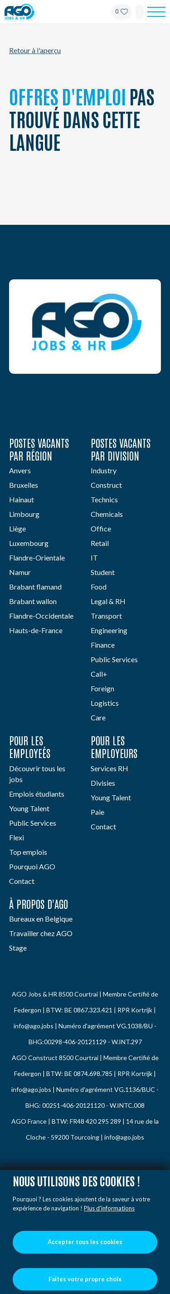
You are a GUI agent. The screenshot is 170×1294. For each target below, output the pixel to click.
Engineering (109, 630)
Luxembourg (29, 543)
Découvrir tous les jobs (37, 773)
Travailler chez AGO (41, 933)
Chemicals (107, 514)
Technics (104, 499)
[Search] (139, 11)
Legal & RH (108, 601)
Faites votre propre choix (85, 1279)
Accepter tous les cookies (85, 1241)
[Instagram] (107, 406)
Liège (17, 528)
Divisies (103, 782)
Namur (20, 572)
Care (98, 717)
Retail (100, 543)
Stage (18, 947)
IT (94, 557)
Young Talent (29, 808)
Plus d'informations (109, 1208)
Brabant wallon (33, 601)
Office (101, 528)
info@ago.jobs (33, 1026)
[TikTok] (152, 406)
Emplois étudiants (36, 793)
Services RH (109, 768)
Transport (106, 615)
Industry (104, 470)
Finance (103, 644)
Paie (97, 812)
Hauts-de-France (36, 630)
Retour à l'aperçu (35, 50)
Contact (21, 881)
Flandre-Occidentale (41, 615)
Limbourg (24, 514)
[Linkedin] (17, 406)
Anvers (20, 470)
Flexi (16, 837)
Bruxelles (23, 485)
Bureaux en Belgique (41, 918)
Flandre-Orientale (37, 557)
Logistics (105, 703)
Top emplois (28, 852)
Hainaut (21, 499)
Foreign (102, 688)
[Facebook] (62, 406)
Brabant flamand (35, 586)
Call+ (99, 673)
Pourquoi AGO (32, 866)
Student (103, 572)
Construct (106, 485)
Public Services (114, 659)
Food (99, 586)
